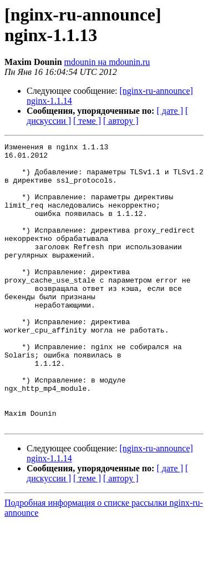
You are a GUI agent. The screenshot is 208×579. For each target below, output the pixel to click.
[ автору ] (120, 120)
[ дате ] (169, 110)
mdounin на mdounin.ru (107, 62)
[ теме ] (87, 120)
